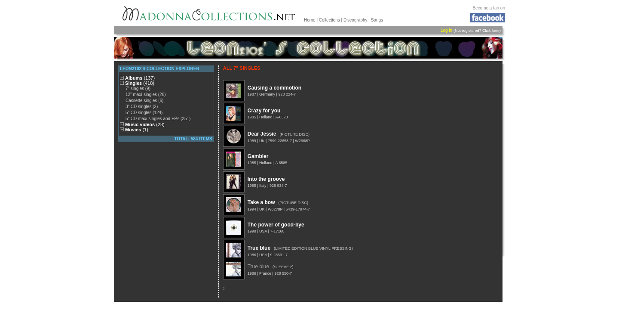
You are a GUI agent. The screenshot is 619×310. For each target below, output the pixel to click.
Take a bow (261, 202)
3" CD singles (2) (142, 106)
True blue (259, 248)
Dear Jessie (262, 134)
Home (310, 20)
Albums (140, 78)
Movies (136, 129)
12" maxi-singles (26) (146, 94)
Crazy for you (264, 111)
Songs (377, 20)
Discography (355, 20)
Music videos (145, 124)
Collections (329, 20)
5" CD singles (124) (144, 112)
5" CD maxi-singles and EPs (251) (158, 118)
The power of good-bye (276, 225)
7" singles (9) (138, 88)
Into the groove (266, 179)
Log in (446, 30)
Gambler (258, 156)
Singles (139, 83)
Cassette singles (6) (144, 100)
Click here (490, 30)
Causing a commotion (274, 88)
